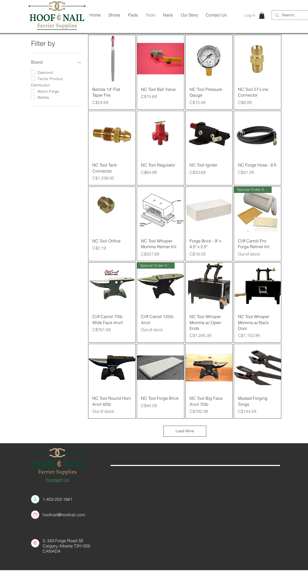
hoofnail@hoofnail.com (64, 514)
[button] (262, 15)
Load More (185, 431)
